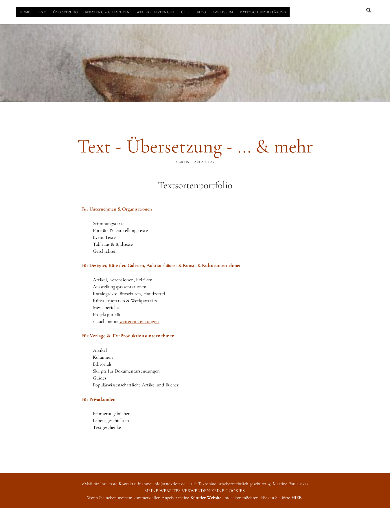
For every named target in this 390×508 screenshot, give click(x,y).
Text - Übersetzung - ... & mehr (195, 146)
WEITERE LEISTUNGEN (155, 12)
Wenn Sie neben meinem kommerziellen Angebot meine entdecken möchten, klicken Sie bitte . (195, 497)
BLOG (201, 12)
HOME (25, 12)
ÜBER (185, 12)
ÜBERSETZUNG (65, 12)
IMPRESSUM (223, 12)
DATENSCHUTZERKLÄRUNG (263, 12)
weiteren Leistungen (139, 321)
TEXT (41, 12)
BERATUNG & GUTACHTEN (107, 12)
